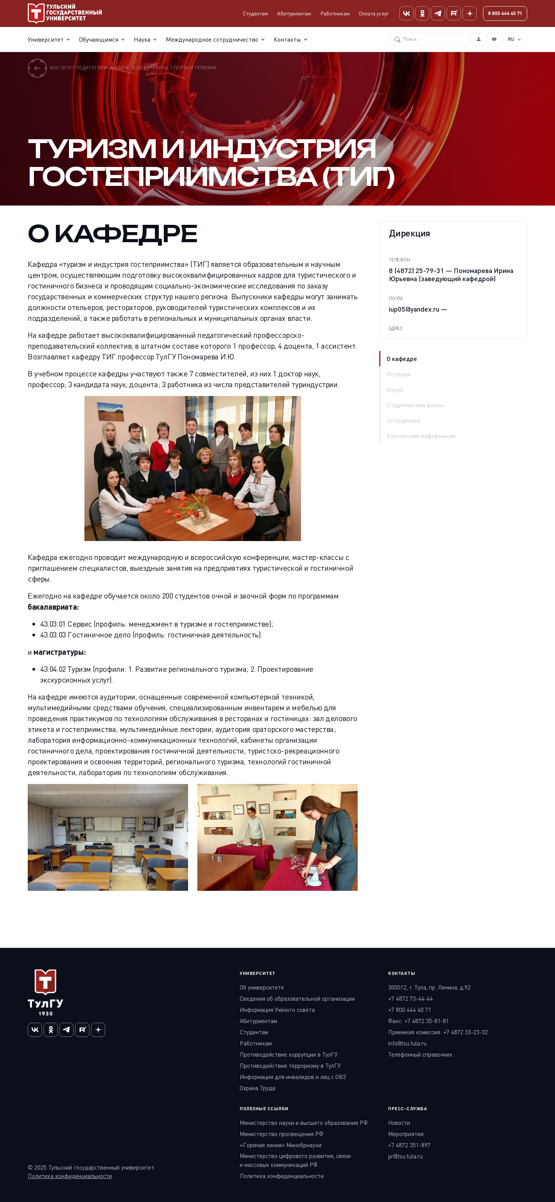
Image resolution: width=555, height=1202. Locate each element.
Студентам (255, 13)
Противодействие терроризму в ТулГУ (290, 1065)
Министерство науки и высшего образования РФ (304, 1122)
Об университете (262, 987)
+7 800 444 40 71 (409, 1009)
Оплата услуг (373, 13)
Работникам (335, 13)
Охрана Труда (257, 1087)
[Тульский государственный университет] (65, 13)
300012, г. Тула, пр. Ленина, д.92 (429, 987)
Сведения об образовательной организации (297, 998)
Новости (399, 1122)
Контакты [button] (287, 39)
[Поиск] (430, 39)
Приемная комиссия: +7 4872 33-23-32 (438, 1031)
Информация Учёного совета (277, 1009)
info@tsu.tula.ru (407, 1043)
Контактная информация (421, 436)
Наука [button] (142, 39)
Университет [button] (46, 39)
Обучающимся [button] (98, 39)
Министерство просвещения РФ (281, 1133)
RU (511, 38)
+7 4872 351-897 (409, 1144)
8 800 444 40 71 (505, 13)
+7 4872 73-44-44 (410, 998)
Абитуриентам (294, 13)
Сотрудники (403, 420)
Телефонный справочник (420, 1054)
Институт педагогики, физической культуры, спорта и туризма (122, 68)
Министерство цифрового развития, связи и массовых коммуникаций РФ (295, 1160)
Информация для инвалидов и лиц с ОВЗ (293, 1076)
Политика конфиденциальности (70, 1175)
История (398, 374)
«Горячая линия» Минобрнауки (280, 1144)
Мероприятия (406, 1133)
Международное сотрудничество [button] (212, 39)
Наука (395, 389)
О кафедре (402, 358)
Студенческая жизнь (415, 405)
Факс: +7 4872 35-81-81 (418, 1020)
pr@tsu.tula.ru (405, 1156)
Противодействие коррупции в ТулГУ (289, 1054)
